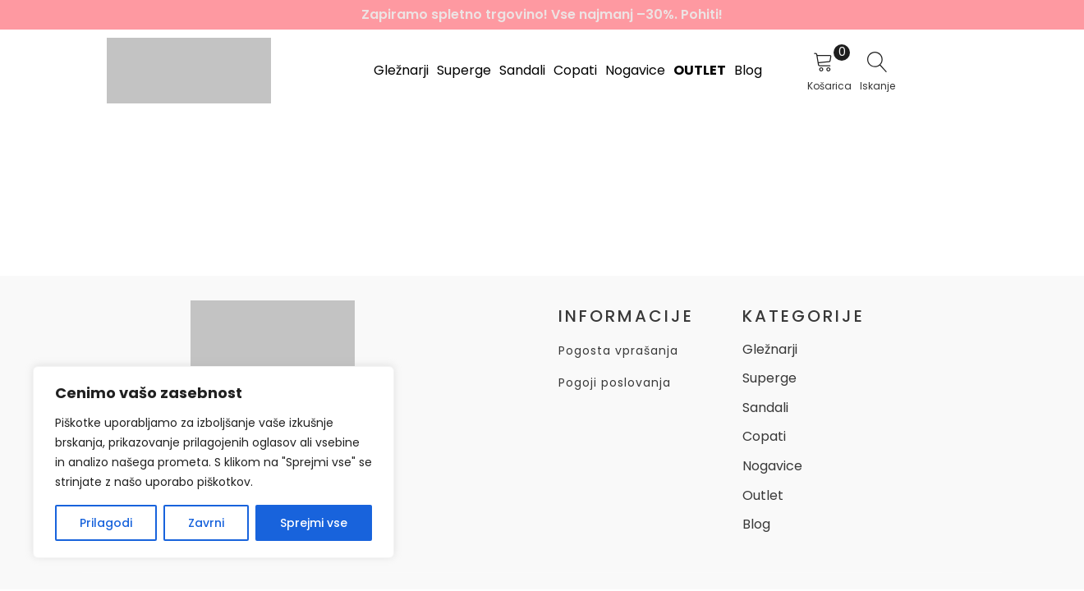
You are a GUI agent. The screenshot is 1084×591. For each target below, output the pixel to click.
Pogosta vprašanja (618, 351)
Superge (464, 70)
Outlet (699, 70)
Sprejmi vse (313, 523)
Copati (575, 70)
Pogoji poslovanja (614, 383)
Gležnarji (401, 70)
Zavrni (206, 523)
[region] (213, 462)
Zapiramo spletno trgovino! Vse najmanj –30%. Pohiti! (542, 14)
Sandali (522, 70)
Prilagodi (106, 523)
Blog (748, 70)
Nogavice (635, 70)
